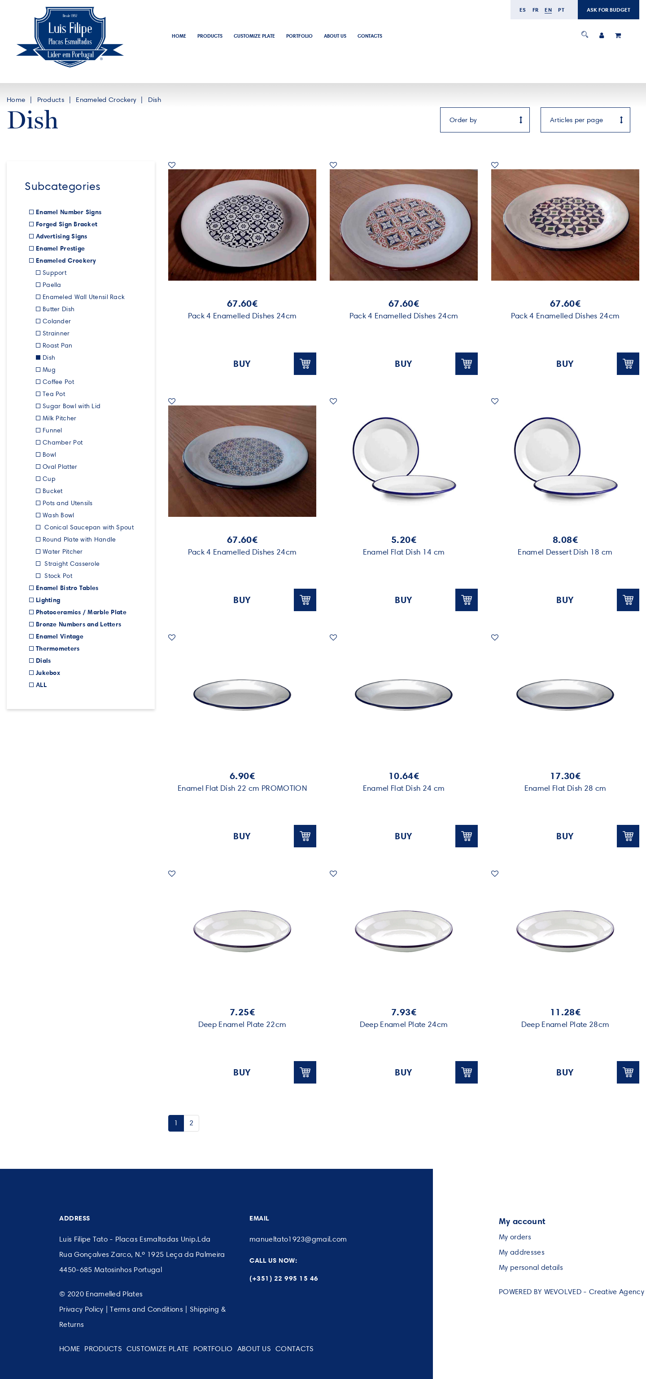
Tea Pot (54, 394)
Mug (49, 370)
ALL (41, 685)
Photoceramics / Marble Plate (81, 612)
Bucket (53, 491)
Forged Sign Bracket (66, 224)
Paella (52, 285)
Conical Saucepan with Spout (88, 527)
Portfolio (299, 36)
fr (536, 9)
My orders (515, 1237)
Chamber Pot (63, 442)
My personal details (531, 1267)
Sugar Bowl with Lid (71, 406)
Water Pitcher (63, 551)
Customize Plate (254, 36)
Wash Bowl (58, 515)
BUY (274, 363)
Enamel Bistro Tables (67, 588)
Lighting (48, 600)
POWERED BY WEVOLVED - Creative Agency (571, 1291)
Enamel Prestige (60, 248)
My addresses (522, 1252)
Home (179, 36)
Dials (43, 660)
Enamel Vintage (59, 636)
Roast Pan (58, 345)
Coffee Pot (58, 382)
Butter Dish (58, 309)
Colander (57, 321)
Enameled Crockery (106, 100)
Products (210, 36)
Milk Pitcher (59, 418)
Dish (154, 100)
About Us (335, 36)
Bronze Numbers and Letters (78, 624)
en (548, 9)
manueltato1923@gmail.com (298, 1239)
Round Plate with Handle (79, 539)
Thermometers (57, 648)
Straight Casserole (71, 564)
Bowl (49, 454)
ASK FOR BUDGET (608, 9)
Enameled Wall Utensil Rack (84, 297)
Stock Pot (57, 576)
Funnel (52, 430)
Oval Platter (60, 467)
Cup (49, 479)
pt (561, 9)
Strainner (56, 333)
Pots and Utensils (68, 503)
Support (54, 273)
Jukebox (48, 673)
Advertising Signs (61, 236)
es (522, 9)
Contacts (370, 36)
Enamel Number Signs (68, 212)
